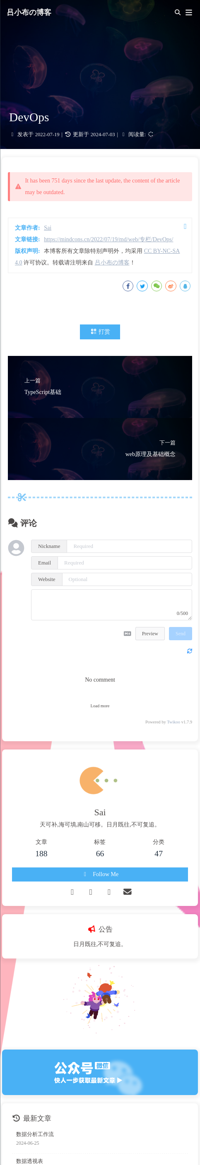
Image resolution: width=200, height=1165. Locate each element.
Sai (47, 228)
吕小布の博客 (29, 12)
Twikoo (173, 722)
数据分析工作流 (35, 1134)
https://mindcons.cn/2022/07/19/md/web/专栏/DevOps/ (108, 239)
